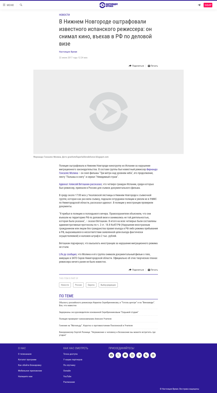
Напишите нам (25, 376)
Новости (64, 14)
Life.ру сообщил (68, 254)
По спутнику (69, 365)
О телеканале (25, 354)
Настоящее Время (68, 51)
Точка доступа (70, 354)
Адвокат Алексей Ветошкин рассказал (80, 184)
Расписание (69, 381)
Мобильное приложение (30, 370)
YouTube (67, 376)
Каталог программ (27, 359)
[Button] (136, 66)
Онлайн (67, 370)
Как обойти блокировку (29, 365)
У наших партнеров (72, 359)
